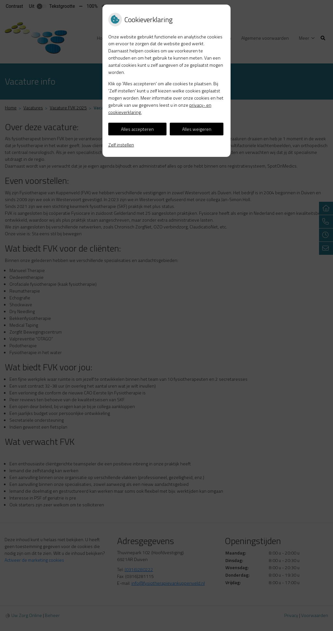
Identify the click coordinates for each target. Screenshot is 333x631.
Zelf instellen (121, 144)
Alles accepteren (137, 129)
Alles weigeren (196, 129)
